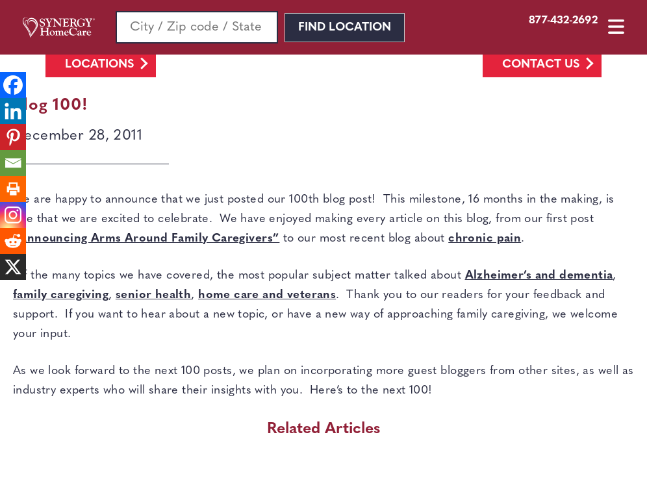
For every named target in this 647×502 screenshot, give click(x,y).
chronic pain (484, 238)
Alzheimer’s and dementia (539, 276)
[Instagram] (13, 215)
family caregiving (60, 295)
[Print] (13, 189)
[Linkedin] (13, 111)
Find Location (344, 27)
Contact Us (541, 64)
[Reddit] (13, 241)
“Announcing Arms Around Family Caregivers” (146, 238)
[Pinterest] (13, 137)
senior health (153, 295)
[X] (13, 267)
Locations (99, 64)
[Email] (13, 163)
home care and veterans (267, 295)
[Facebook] (13, 85)
